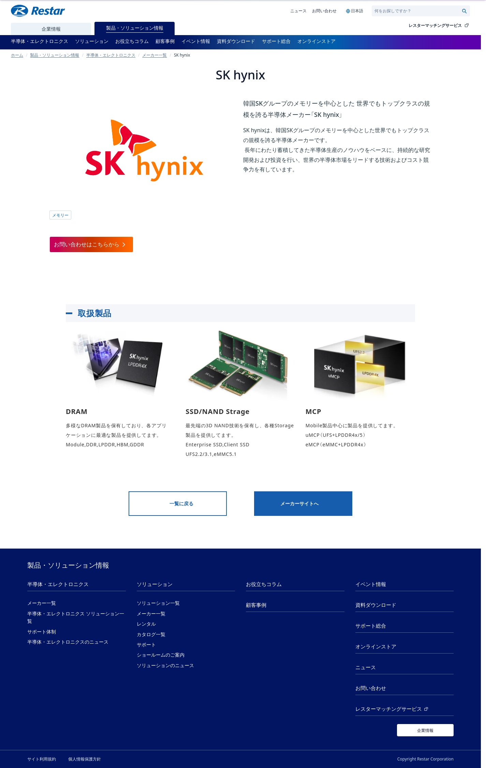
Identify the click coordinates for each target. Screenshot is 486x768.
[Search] (417, 10)
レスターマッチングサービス (439, 25)
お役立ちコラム (264, 584)
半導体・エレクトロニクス (110, 55)
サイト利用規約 (41, 759)
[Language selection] (354, 10)
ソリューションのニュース (165, 665)
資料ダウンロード (375, 605)
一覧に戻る (181, 503)
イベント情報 (370, 584)
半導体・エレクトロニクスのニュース (67, 642)
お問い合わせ (324, 11)
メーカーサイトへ (299, 503)
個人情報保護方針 (84, 759)
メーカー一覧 (154, 55)
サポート (146, 644)
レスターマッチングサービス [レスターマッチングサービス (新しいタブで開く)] (392, 709)
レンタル (146, 623)
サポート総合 (370, 625)
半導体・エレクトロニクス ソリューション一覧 (75, 617)
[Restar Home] (38, 11)
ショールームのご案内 (161, 654)
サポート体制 (41, 631)
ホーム (17, 55)
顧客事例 (256, 605)
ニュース (298, 11)
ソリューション (155, 584)
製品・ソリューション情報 (54, 55)
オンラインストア (375, 646)
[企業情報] (425, 730)
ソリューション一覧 (158, 603)
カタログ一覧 (151, 634)
